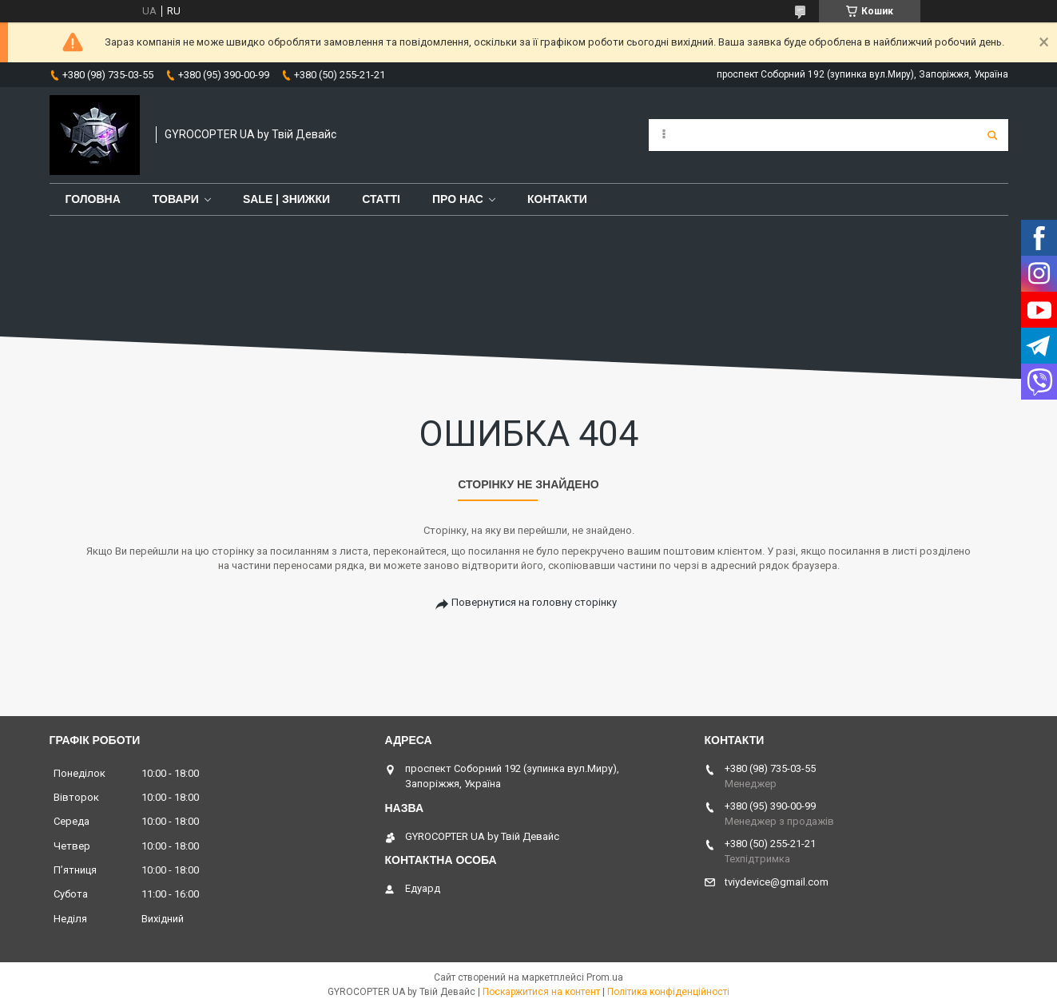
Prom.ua (604, 977)
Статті (381, 199)
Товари (176, 199)
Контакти (557, 199)
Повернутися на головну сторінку (534, 602)
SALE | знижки (286, 199)
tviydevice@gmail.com (777, 882)
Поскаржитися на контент (541, 991)
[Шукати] (992, 135)
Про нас (457, 199)
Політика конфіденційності (668, 991)
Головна (93, 199)
